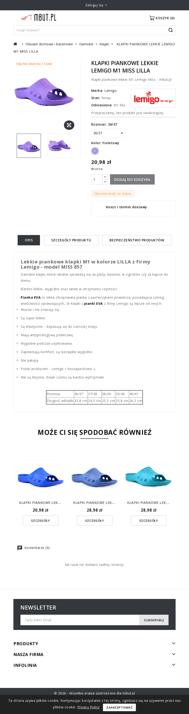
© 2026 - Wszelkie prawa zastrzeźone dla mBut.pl (94, 693)
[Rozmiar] (108, 133)
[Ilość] (96, 179)
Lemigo (110, 90)
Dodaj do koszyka (132, 179)
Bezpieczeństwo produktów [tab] (137, 240)
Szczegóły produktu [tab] (71, 240)
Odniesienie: (102, 105)
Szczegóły (40, 520)
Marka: (97, 90)
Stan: (96, 98)
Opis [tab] (29, 240)
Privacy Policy (88, 707)
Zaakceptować (119, 707)
